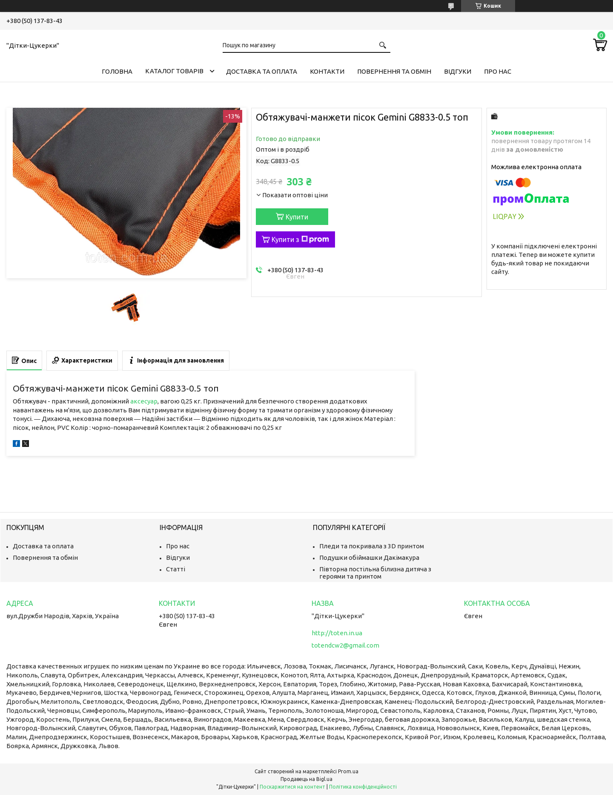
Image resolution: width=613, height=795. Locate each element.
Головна (117, 71)
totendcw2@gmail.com (345, 645)
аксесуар (144, 401)
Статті (175, 569)
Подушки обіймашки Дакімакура (369, 557)
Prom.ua (348, 771)
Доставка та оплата (261, 71)
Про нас (497, 71)
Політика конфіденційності (363, 786)
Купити (297, 217)
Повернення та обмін (394, 71)
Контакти (327, 71)
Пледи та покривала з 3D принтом (371, 546)
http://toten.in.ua (337, 633)
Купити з (300, 239)
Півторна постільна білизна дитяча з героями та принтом (375, 572)
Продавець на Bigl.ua (306, 779)
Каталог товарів (174, 71)
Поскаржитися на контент (292, 786)
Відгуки (457, 71)
